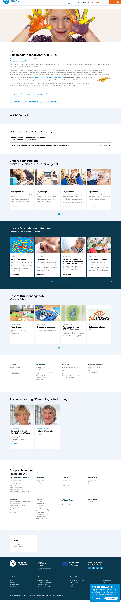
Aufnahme (12, 584)
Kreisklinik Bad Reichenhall (44, 584)
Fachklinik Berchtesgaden (44, 588)
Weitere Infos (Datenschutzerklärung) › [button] (103, 594)
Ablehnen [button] (98, 598)
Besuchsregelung (14, 586)
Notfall (114, 2)
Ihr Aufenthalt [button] (82, 8)
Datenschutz (40, 597)
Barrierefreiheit (50, 597)
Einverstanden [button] (111, 598)
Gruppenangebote (52, 103)
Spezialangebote (33, 103)
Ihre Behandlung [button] (98, 8)
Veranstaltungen (106, 582)
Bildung (71, 586)
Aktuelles (73, 2)
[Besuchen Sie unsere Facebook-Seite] (89, 569)
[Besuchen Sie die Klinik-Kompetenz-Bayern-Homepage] (42, 567)
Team (28, 95)
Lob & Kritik (13, 588)
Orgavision (60, 597)
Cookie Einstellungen (15, 597)
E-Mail (11, 377)
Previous (105, 215)
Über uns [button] (112, 8)
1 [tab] (59, 215)
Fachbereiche (17, 103)
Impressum (32, 597)
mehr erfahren (15, 208)
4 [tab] (60, 283)
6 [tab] (65, 283)
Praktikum (72, 588)
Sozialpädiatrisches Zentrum (25, 45)
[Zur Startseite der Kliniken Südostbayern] (13, 8)
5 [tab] (62, 283)
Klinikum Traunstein (42, 582)
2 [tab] (62, 215)
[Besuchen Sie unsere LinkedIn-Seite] (97, 569)
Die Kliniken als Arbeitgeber (77, 582)
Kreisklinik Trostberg (42, 586)
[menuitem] (82, 8)
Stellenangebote (74, 584)
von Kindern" (57, 79)
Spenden (79, 2)
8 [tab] (70, 283)
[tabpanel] (22, 191)
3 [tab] (58, 283)
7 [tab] (67, 283)
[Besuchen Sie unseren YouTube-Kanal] (101, 569)
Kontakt (94, 2)
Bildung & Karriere (86, 2)
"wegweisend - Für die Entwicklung (42, 79)
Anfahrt (40, 95)
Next (111, 215)
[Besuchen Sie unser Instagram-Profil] (93, 569)
